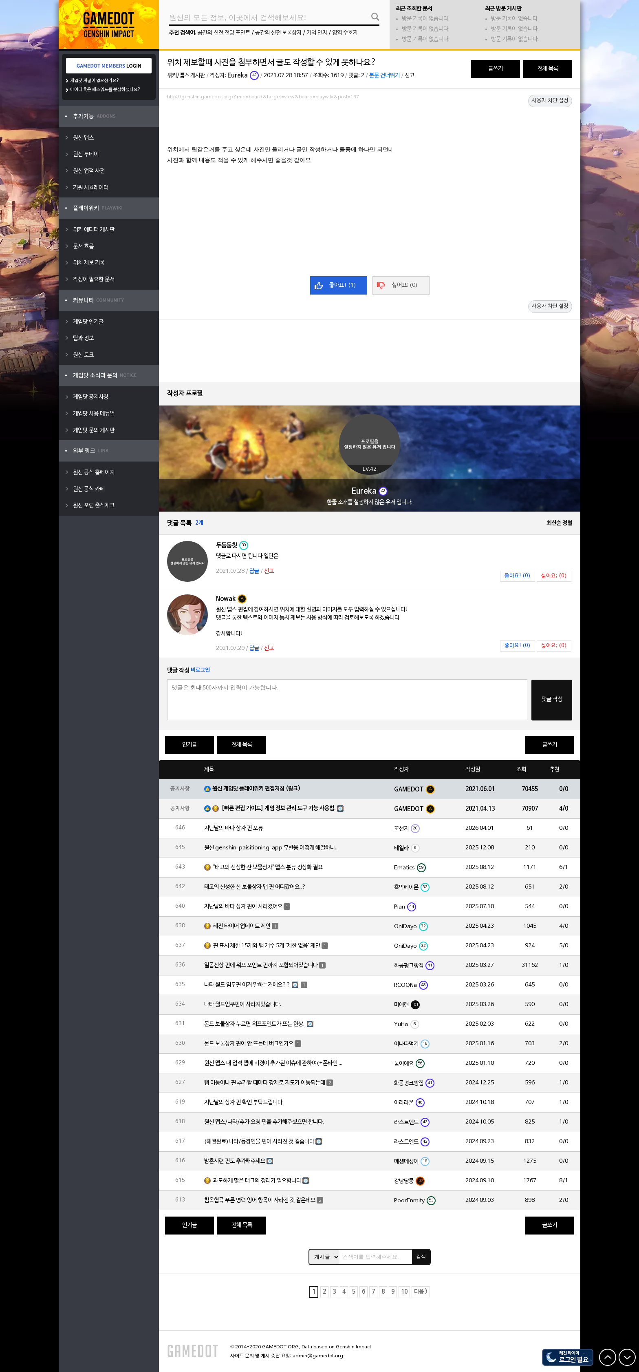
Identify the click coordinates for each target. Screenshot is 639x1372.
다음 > (420, 1292)
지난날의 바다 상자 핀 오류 (233, 828)
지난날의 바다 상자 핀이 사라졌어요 (243, 907)
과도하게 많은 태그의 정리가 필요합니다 (257, 1181)
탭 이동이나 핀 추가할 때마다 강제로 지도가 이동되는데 (264, 1083)
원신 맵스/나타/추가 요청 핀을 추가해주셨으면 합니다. (264, 1122)
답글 (254, 571)
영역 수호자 (345, 33)
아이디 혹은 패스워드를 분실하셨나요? (105, 89)
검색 (421, 1256)
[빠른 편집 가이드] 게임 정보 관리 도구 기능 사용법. (278, 808)
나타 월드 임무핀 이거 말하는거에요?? (247, 985)
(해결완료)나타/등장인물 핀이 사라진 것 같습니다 (259, 1142)
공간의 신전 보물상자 (278, 33)
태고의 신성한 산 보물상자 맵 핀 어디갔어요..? (255, 887)
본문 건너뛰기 (384, 76)
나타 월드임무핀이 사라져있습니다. (242, 1005)
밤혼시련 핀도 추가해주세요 (234, 1161)
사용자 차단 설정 (550, 101)
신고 (409, 76)
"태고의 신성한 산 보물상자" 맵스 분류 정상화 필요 (268, 867)
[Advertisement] (369, 125)
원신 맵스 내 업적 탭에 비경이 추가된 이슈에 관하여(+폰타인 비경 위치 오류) (273, 1063)
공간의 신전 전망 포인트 (224, 33)
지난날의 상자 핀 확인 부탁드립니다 (243, 1102)
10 (404, 1292)
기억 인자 (316, 33)
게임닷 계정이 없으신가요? (94, 80)
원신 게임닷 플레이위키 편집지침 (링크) (256, 789)
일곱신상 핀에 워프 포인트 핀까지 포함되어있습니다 (261, 965)
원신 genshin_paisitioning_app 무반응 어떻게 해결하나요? (273, 848)
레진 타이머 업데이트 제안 (242, 926)
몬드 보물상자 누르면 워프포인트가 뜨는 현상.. (255, 1024)
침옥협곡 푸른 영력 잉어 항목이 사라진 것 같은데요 (259, 1200)
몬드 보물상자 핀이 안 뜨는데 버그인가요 (248, 1044)
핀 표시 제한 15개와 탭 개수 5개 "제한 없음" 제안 (266, 946)
